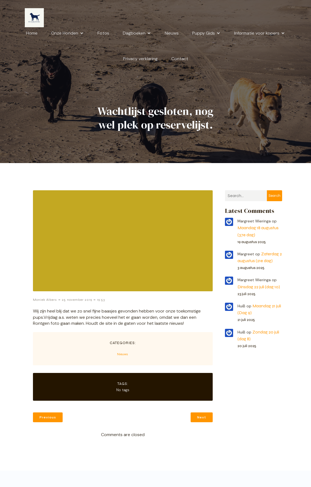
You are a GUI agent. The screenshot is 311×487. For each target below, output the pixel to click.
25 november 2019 (77, 300)
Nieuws (172, 33)
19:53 (101, 300)
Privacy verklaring (140, 59)
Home (32, 33)
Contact (179, 59)
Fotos (103, 33)
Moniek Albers (45, 300)
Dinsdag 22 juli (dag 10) (258, 286)
